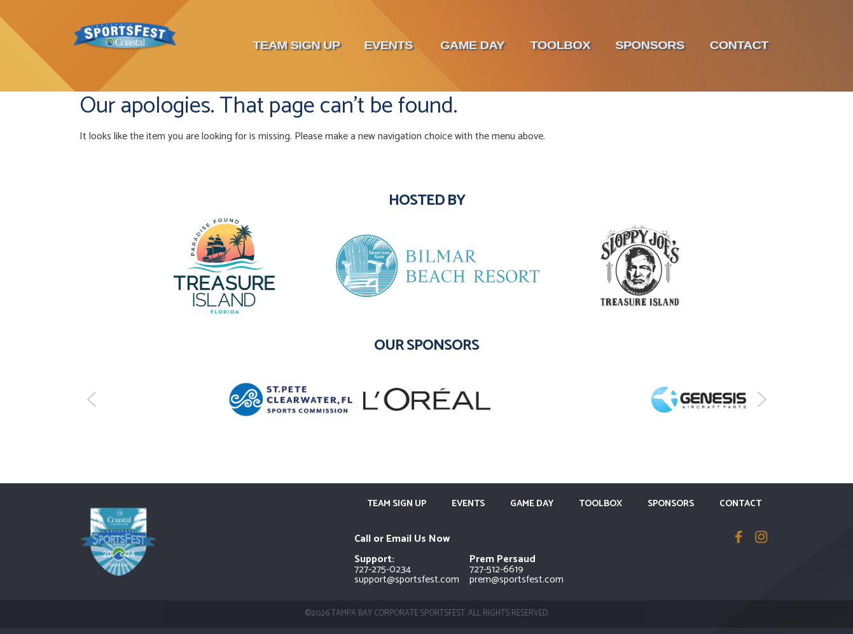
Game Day (472, 45)
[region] (427, 399)
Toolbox (560, 45)
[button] (91, 399)
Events (388, 45)
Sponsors (649, 45)
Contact (739, 45)
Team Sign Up (296, 45)
